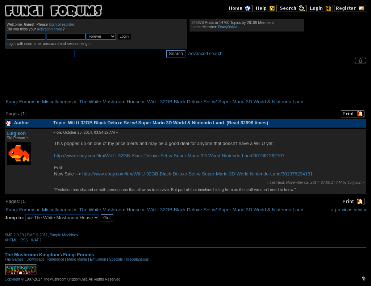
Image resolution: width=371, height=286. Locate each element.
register (68, 24)
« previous (342, 209)
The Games (14, 259)
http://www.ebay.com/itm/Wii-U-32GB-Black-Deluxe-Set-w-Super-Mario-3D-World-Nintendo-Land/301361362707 (169, 155)
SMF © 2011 (37, 235)
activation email (50, 29)
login (53, 24)
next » (360, 209)
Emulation (98, 259)
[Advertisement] (185, 81)
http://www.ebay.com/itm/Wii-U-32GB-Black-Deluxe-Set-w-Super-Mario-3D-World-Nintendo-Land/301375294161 (197, 174)
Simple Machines (64, 235)
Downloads (35, 259)
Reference (55, 259)
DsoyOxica (227, 27)
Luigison (16, 133)
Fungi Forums (78, 254)
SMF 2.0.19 (14, 235)
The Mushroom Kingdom (32, 254)
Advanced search (205, 53)
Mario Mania (77, 259)
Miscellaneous (137, 259)
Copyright (12, 279)
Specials (116, 259)
